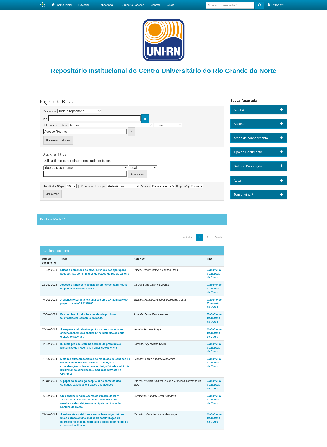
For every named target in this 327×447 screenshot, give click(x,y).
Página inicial (62, 4)
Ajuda (170, 4)
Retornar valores (58, 140)
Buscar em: (50, 111)
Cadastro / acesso (132, 4)
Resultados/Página (54, 186)
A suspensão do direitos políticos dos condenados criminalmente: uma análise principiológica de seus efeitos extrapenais (92, 333)
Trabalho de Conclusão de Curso (214, 274)
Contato (156, 4)
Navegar (85, 4)
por (45, 118)
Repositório (106, 4)
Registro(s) (182, 186)
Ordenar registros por (93, 186)
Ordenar (145, 186)
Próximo (219, 237)
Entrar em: (277, 4)
